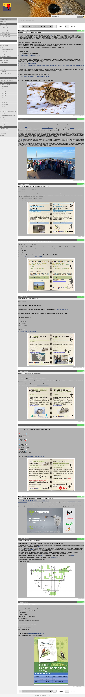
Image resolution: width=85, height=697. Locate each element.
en (81, 16)
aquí (51, 35)
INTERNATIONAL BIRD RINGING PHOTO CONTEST (34, 501)
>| (50, 26)
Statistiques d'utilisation (5, 56)
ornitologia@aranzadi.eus (33, 200)
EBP (26, 127)
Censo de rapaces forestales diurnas (8, 111)
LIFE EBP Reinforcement (47, 128)
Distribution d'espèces (5, 34)
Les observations (4, 25)
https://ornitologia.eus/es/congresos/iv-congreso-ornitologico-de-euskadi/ (33, 76)
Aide (1, 47)
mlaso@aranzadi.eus (55, 557)
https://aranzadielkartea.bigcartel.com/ (36, 633)
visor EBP (72, 128)
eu (77, 16)
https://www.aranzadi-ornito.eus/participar (27, 63)
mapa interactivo (29, 549)
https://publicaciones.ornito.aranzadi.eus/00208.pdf (29, 55)
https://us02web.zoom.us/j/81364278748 (27, 331)
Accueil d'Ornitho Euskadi (6, 19)
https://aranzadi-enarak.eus (62, 309)
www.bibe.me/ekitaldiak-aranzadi (35, 456)
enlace (39, 546)
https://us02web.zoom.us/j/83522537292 (33, 256)
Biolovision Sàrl (38, 695)
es (79, 16)
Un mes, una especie (5, 84)
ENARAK (2, 117)
